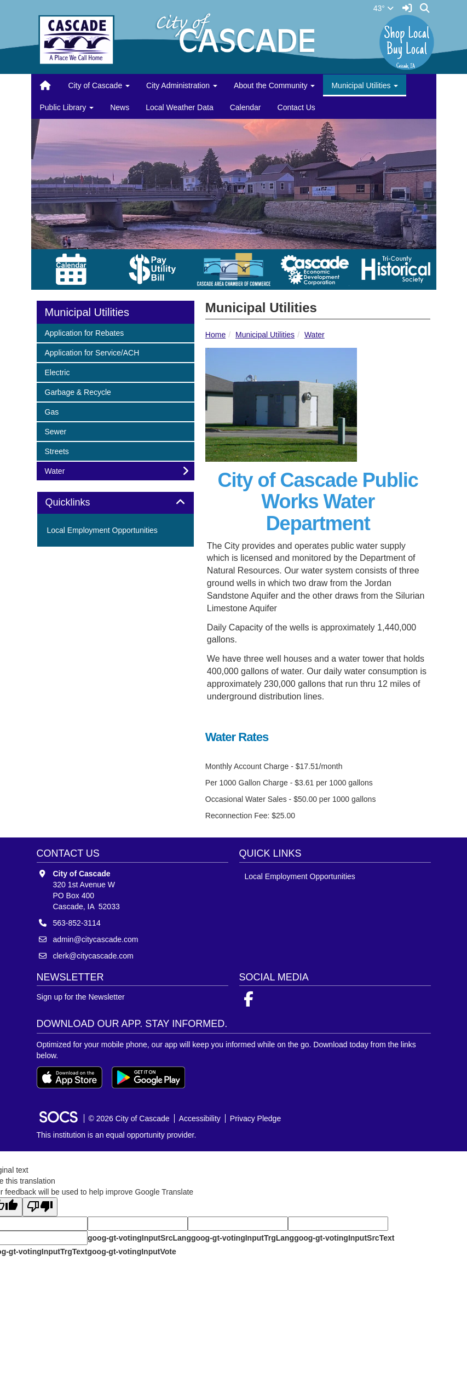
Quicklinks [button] (80, 502)
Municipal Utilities (265, 334)
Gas (59, 411)
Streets (59, 450)
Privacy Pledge (255, 1118)
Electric (59, 371)
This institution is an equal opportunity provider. (117, 1135)
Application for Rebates (84, 332)
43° (383, 8)
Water (314, 334)
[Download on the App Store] (69, 1077)
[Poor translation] (39, 1207)
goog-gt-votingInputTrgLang (242, 1237)
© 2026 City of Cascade (129, 1118)
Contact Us (296, 107)
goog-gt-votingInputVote (131, 1251)
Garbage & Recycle (77, 391)
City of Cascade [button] (99, 85)
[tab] (115, 503)
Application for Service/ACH (92, 352)
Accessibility (200, 1118)
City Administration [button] (181, 85)
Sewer (59, 431)
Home (215, 334)
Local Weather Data (179, 107)
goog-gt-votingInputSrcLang (139, 1237)
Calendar (245, 107)
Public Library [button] (67, 107)
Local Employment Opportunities (102, 530)
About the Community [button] (274, 85)
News (119, 107)
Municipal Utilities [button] (364, 85)
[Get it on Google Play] (148, 1077)
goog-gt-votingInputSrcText (344, 1237)
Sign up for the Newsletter (81, 996)
